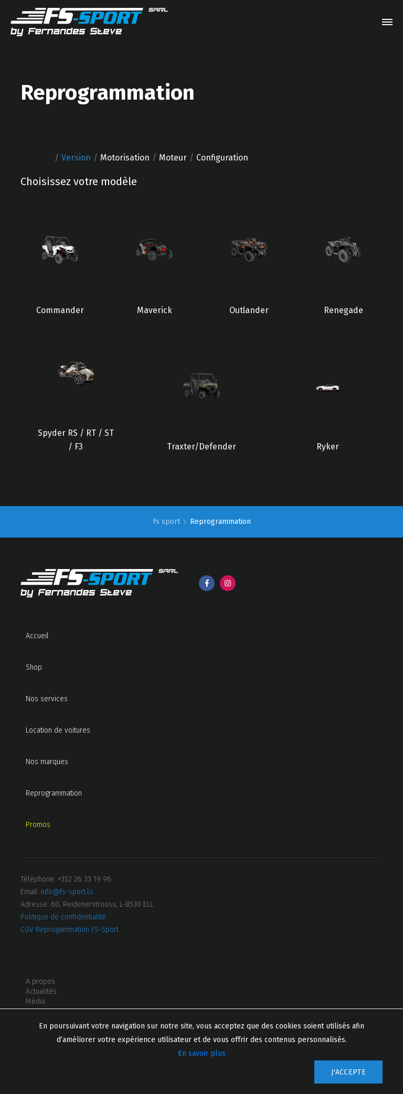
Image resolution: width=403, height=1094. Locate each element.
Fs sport (167, 521)
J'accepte (348, 1072)
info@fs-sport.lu (67, 891)
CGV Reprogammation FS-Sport (69, 929)
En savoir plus (202, 1053)
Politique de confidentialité (63, 917)
